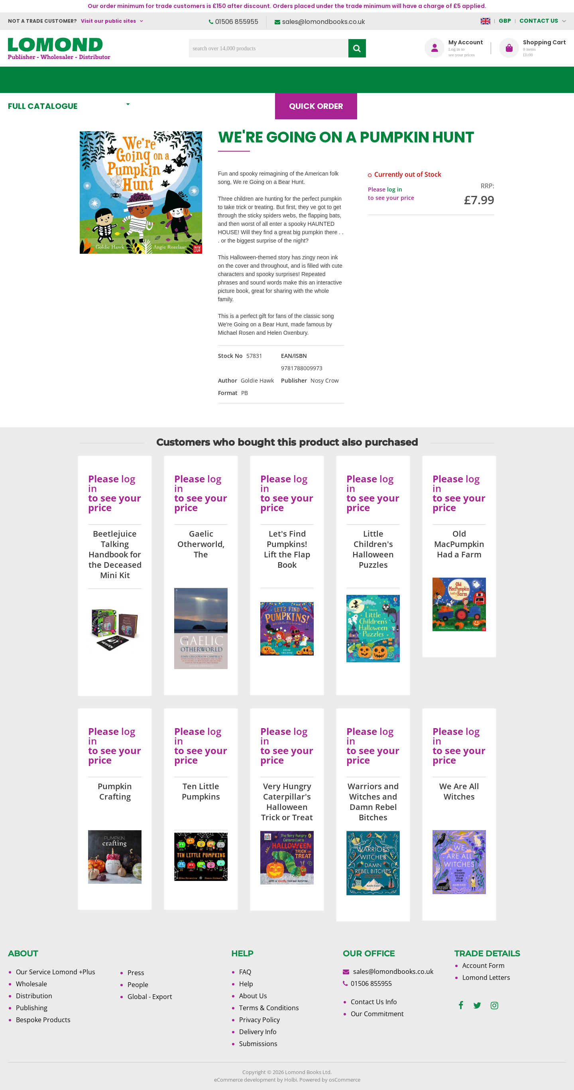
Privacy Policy (259, 1019)
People (138, 984)
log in (394, 189)
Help (246, 983)
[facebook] (461, 1005)
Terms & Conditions (269, 1007)
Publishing (31, 1007)
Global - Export (150, 996)
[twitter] (477, 1005)
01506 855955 (236, 21)
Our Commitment (377, 1013)
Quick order (322, 79)
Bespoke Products (43, 1019)
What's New (185, 79)
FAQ (245, 972)
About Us (447, 79)
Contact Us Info (374, 1001)
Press (136, 972)
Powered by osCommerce (329, 1079)
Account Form (483, 965)
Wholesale (31, 983)
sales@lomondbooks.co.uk (323, 21)
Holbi (290, 1079)
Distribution (34, 995)
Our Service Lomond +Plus (55, 972)
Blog (388, 79)
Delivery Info (258, 1031)
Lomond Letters (486, 977)
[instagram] (494, 1005)
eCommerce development (245, 1079)
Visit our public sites (108, 21)
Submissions (258, 1043)
